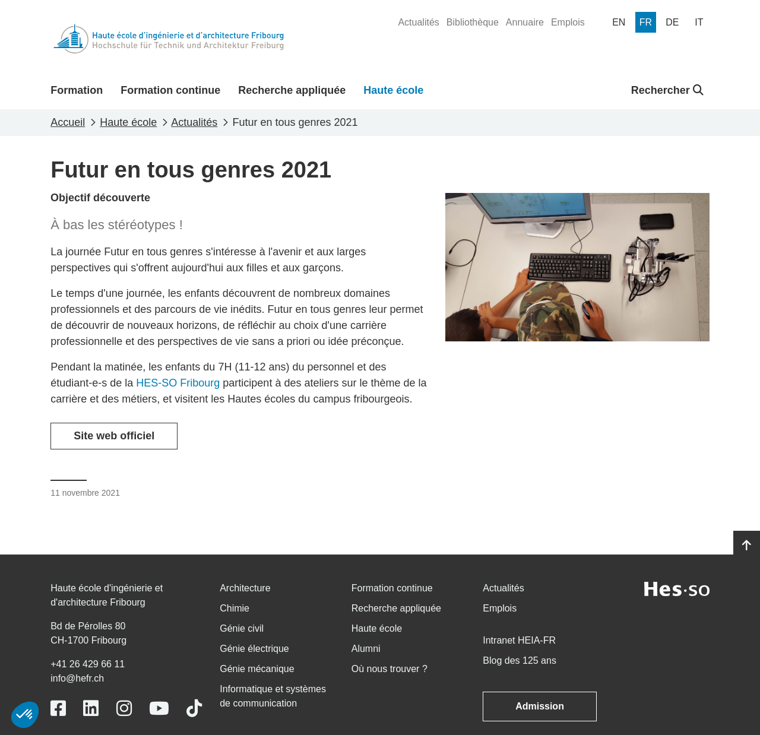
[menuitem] (418, 22)
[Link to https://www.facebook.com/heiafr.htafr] (58, 708)
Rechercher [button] (667, 90)
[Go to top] (746, 545)
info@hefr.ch (77, 678)
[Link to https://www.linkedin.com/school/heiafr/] (91, 708)
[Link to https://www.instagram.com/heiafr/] (124, 708)
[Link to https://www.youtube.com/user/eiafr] (159, 708)
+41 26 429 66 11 (87, 664)
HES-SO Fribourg (178, 383)
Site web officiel (114, 436)
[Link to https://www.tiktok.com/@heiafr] (194, 708)
